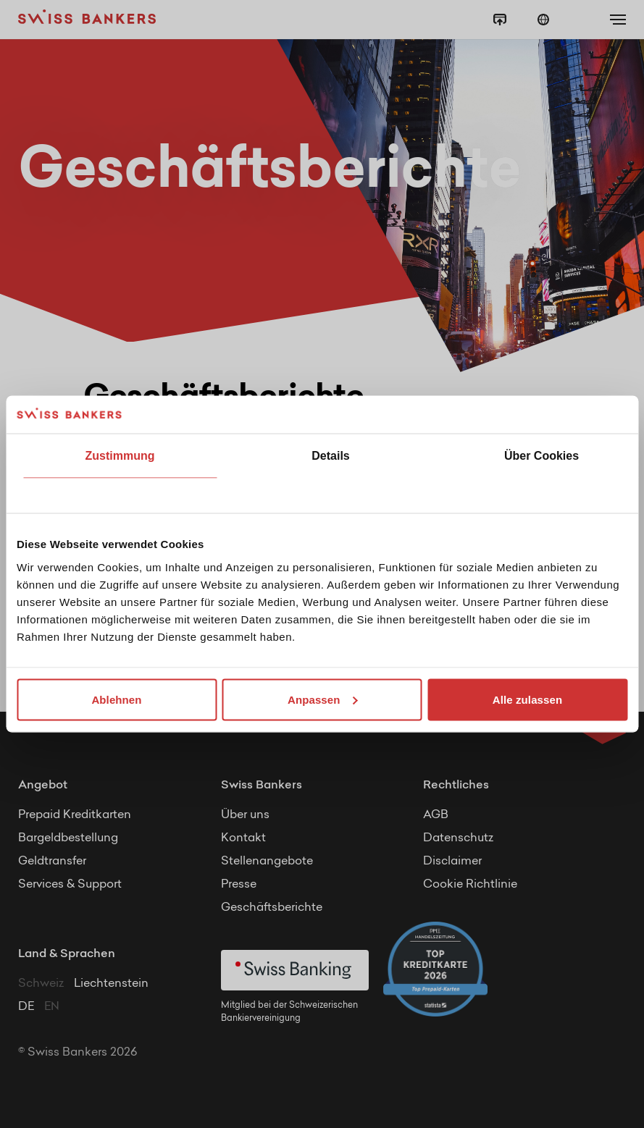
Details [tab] (330, 456)
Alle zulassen (527, 699)
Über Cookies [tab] (541, 456)
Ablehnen (116, 699)
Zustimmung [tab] (120, 456)
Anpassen (323, 699)
